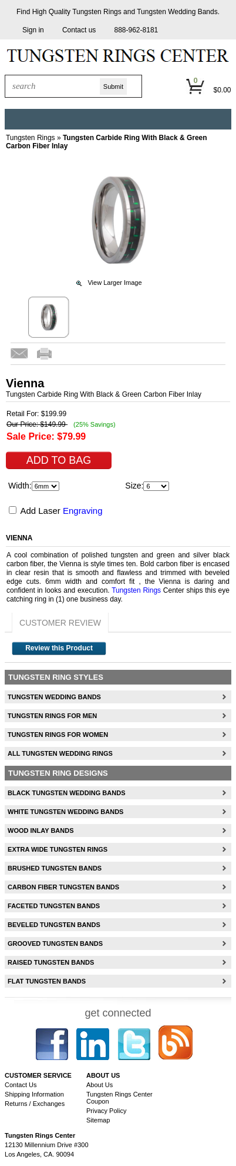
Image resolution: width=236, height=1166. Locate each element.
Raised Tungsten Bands (51, 962)
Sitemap (98, 1120)
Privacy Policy (106, 1110)
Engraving (83, 511)
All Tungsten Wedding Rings (60, 753)
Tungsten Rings (97, 12)
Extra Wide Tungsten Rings (57, 849)
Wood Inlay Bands (40, 830)
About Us (99, 1084)
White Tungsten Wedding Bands (65, 811)
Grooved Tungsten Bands (55, 943)
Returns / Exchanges (35, 1103)
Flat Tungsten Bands (47, 981)
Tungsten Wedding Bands (177, 12)
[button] (33, 30)
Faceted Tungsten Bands (54, 905)
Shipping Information (34, 1094)
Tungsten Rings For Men (52, 715)
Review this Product (59, 648)
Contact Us (20, 1084)
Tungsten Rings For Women (58, 734)
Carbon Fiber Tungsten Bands (63, 887)
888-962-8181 (136, 30)
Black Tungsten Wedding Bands (66, 792)
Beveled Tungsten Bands (54, 924)
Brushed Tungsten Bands (55, 868)
